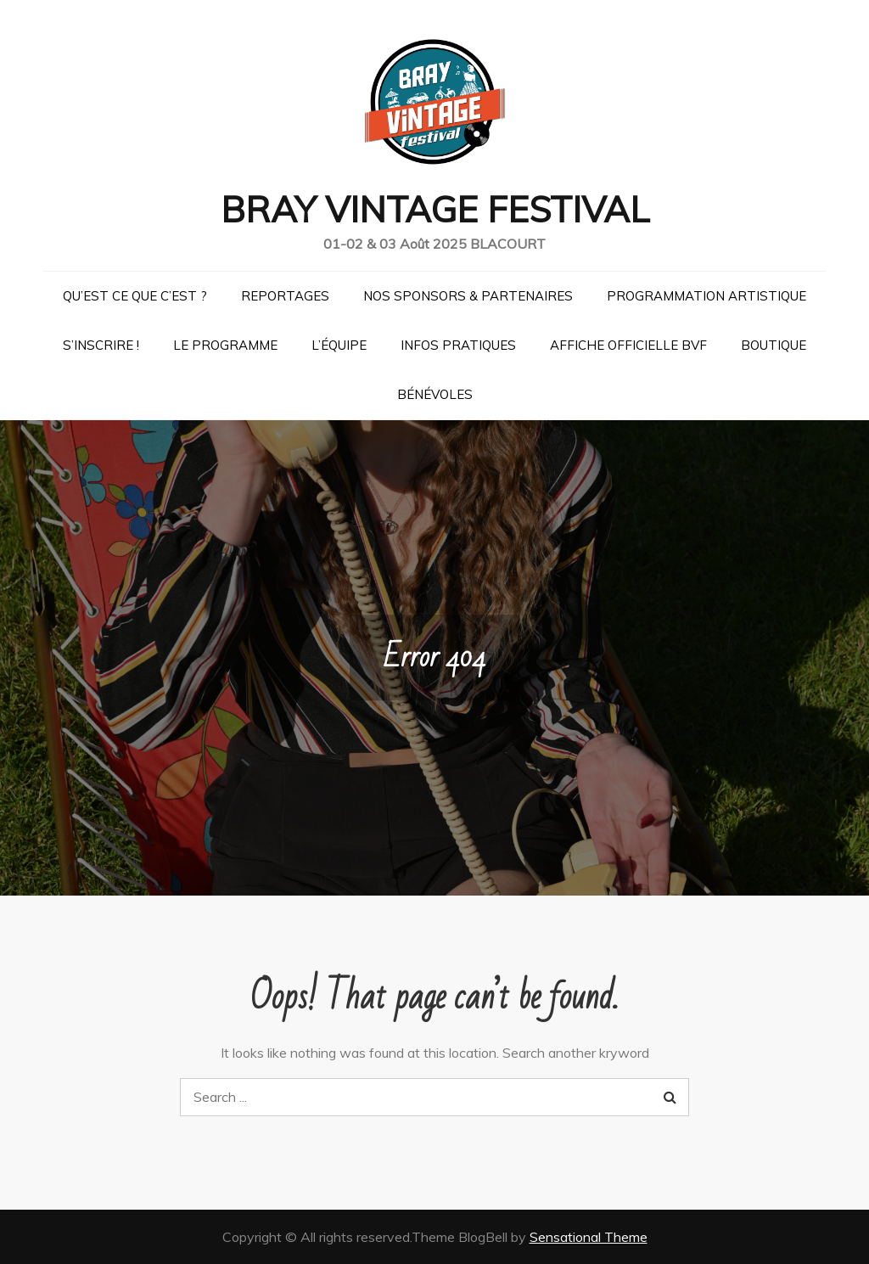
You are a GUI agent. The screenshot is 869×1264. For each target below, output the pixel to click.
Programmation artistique (706, 296)
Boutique (773, 345)
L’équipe (339, 345)
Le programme (225, 345)
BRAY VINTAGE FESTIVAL (435, 209)
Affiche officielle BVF (628, 345)
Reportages (285, 296)
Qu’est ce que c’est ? (135, 296)
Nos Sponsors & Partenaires (468, 296)
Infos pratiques (458, 345)
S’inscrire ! (101, 345)
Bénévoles (435, 394)
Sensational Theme (589, 1236)
